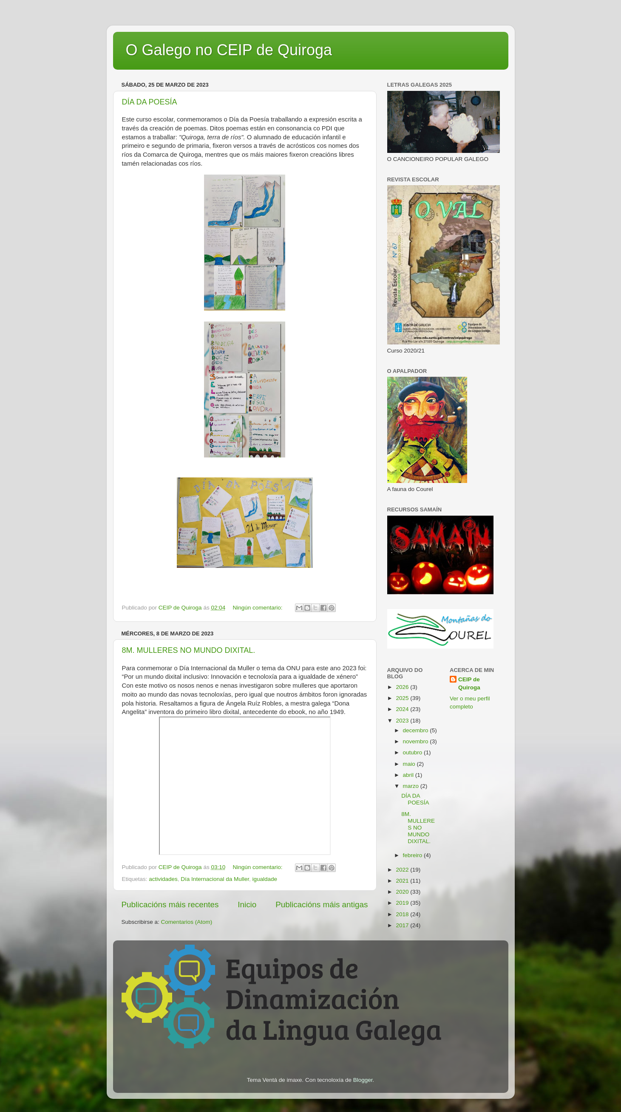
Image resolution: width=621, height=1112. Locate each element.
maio (410, 764)
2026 (403, 687)
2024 (403, 709)
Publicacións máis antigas (321, 904)
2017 (403, 925)
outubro (413, 752)
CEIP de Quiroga (469, 683)
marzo (411, 786)
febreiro (413, 855)
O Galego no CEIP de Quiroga (229, 50)
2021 (403, 881)
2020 (403, 892)
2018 (403, 914)
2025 (403, 698)
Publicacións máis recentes (170, 904)
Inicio (247, 904)
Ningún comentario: (258, 607)
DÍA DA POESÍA (149, 102)
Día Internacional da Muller (215, 879)
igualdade (264, 879)
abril (409, 775)
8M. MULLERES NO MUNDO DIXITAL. (188, 650)
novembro (416, 741)
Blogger (363, 1080)
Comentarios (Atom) (187, 922)
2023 (403, 720)
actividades (163, 879)
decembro (416, 730)
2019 (403, 903)
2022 (403, 869)
